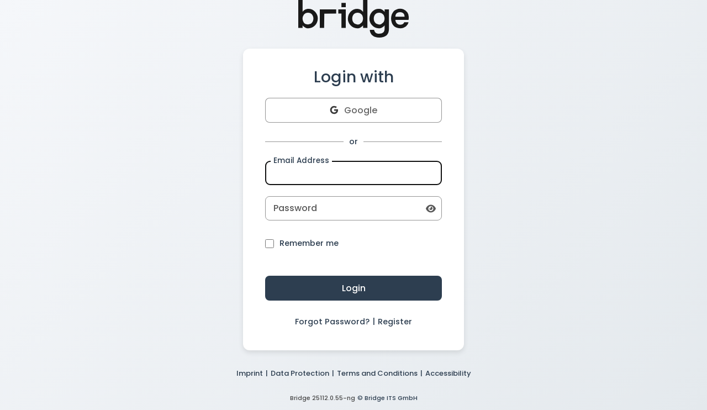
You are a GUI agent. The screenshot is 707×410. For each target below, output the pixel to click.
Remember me (302, 244)
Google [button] (353, 110)
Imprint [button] (249, 373)
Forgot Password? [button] (332, 321)
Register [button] (395, 321)
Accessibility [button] (448, 373)
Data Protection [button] (300, 373)
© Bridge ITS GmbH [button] (387, 397)
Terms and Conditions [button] (377, 373)
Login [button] (354, 288)
